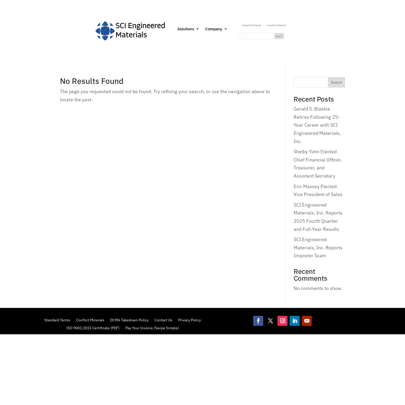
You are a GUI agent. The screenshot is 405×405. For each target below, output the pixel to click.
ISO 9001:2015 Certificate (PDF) (93, 328)
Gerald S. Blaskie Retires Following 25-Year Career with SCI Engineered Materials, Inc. (317, 125)
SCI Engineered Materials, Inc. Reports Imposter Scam (318, 247)
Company (213, 29)
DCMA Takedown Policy (129, 320)
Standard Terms (57, 320)
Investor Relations (276, 25)
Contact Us (163, 320)
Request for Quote (251, 25)
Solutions (185, 29)
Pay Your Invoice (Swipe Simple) (152, 328)
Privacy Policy (189, 320)
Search (336, 82)
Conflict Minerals (90, 320)
